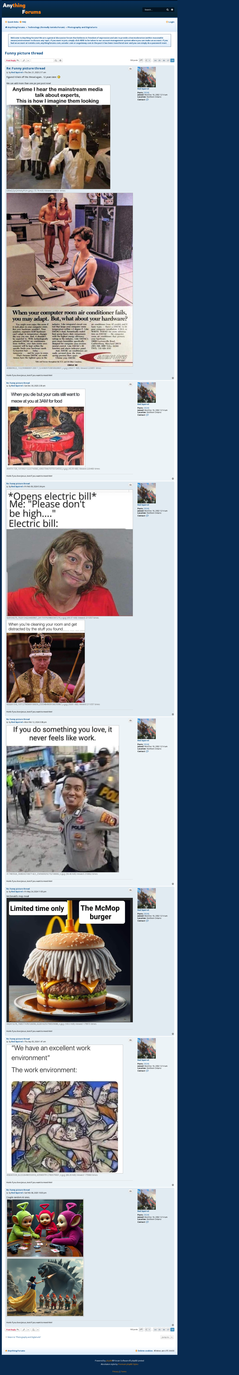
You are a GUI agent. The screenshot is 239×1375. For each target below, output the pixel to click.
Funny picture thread (24, 53)
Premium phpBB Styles (128, 1364)
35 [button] (159, 60)
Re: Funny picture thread (25, 68)
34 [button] (155, 60)
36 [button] (164, 60)
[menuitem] (22, 22)
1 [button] (149, 60)
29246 (146, 93)
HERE (82, 40)
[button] (141, 60)
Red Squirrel (143, 89)
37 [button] (168, 60)
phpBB (109, 1360)
